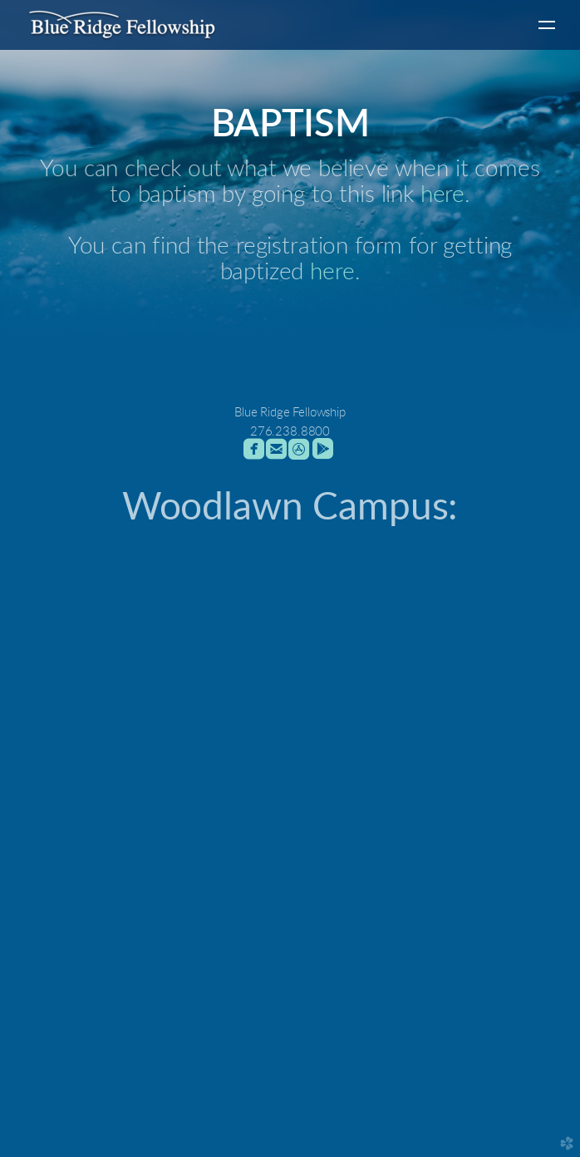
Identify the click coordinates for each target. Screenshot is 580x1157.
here (442, 195)
